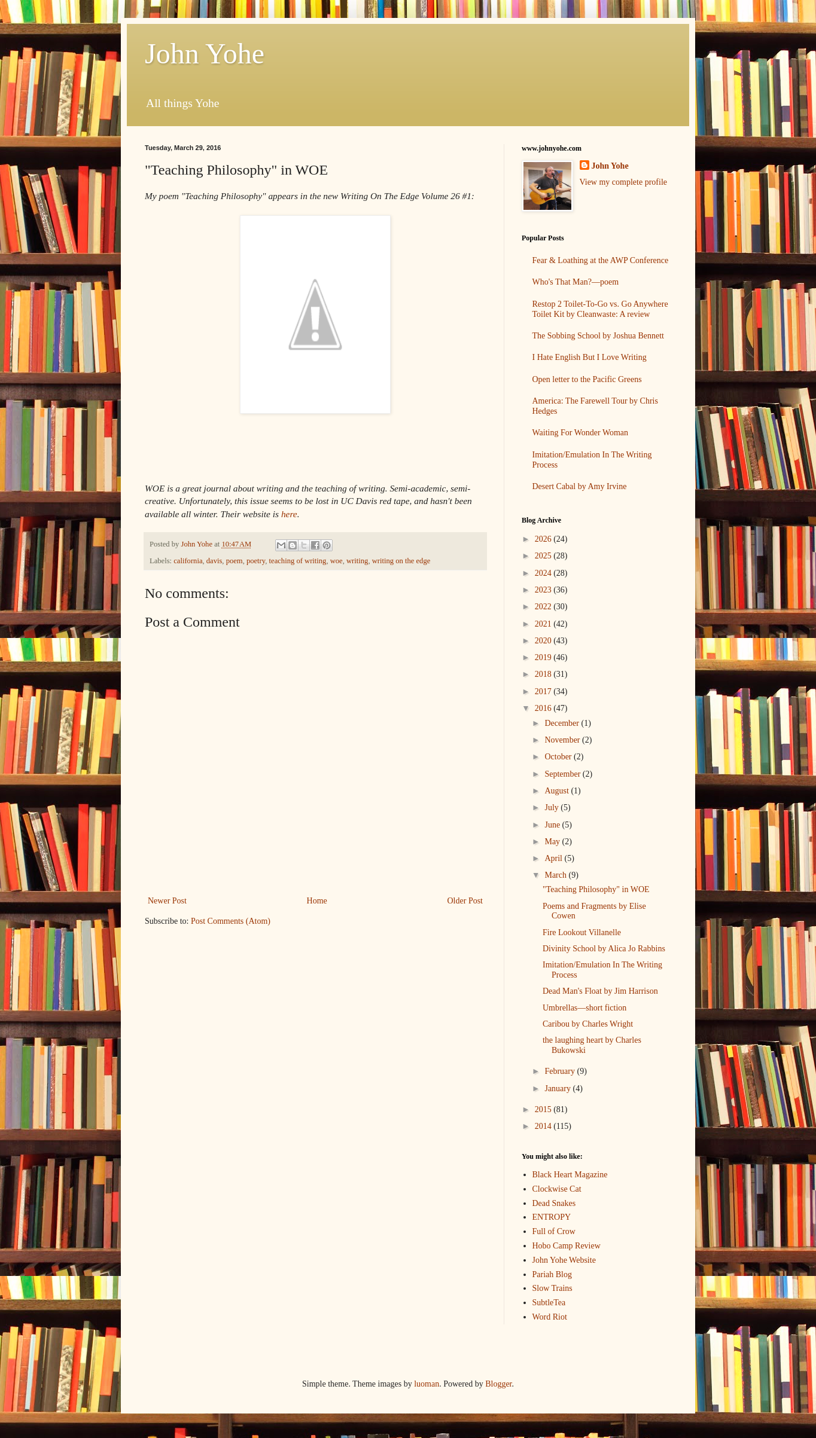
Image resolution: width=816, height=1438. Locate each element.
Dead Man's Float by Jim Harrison (600, 991)
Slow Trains (552, 1288)
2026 (544, 539)
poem (234, 561)
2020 (544, 640)
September (563, 774)
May (553, 841)
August (557, 790)
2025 (544, 555)
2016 (544, 708)
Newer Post (167, 900)
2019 (544, 657)
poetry (255, 561)
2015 (544, 1109)
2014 (544, 1126)
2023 (544, 589)
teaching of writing (298, 561)
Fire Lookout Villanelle (582, 932)
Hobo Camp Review (566, 1245)
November (563, 739)
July (552, 807)
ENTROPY (551, 1217)
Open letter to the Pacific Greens (587, 379)
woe (336, 561)
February (560, 1071)
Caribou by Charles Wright (588, 1023)
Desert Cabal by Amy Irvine (579, 486)
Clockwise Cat (556, 1188)
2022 (544, 606)
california (187, 561)
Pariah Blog (552, 1274)
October (559, 756)
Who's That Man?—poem (575, 281)
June (553, 824)
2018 (544, 674)
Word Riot (549, 1316)
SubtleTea (549, 1302)
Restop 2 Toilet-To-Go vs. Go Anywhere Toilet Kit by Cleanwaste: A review (600, 309)
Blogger (498, 1383)
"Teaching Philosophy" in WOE (596, 889)
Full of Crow (554, 1231)
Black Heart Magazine (570, 1174)
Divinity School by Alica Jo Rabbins (604, 948)
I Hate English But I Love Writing (589, 357)
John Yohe (204, 53)
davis (214, 561)
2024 (544, 573)
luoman (426, 1383)
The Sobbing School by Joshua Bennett (598, 335)
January (558, 1088)
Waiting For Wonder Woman (580, 432)
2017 (544, 691)
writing (357, 561)
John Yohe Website (564, 1260)
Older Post (465, 900)
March (556, 875)
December (562, 723)
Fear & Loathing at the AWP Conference (600, 260)
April (554, 858)
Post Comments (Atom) (230, 921)
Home (317, 900)
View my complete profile (624, 182)
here (289, 514)
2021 (544, 623)
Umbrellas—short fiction (584, 1007)
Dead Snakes (554, 1203)
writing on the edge (401, 561)
